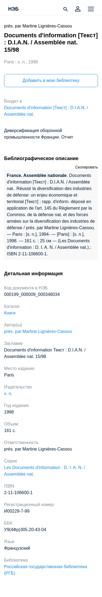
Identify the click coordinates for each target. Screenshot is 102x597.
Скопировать (86, 167)
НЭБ (13, 9)
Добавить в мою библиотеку (51, 80)
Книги (10, 313)
